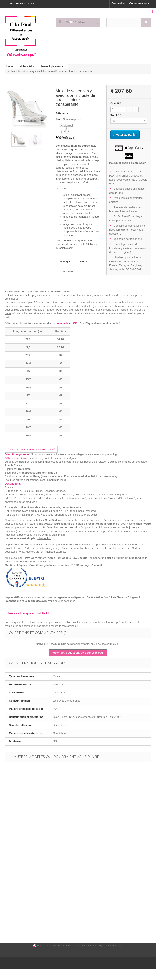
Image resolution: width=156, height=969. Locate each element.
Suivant (46, 139)
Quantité (115, 103)
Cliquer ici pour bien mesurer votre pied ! (31, 449)
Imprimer (67, 271)
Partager (64, 261)
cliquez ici (44, 538)
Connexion (118, 3)
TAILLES (116, 115)
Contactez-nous (139, 3)
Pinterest (82, 261)
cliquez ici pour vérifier (110, 945)
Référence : (63, 113)
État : (59, 119)
